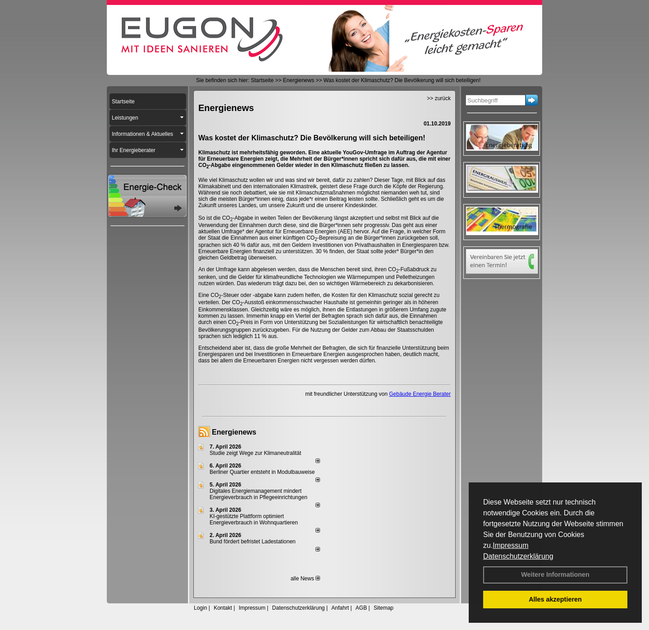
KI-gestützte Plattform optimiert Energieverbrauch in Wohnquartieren (254, 519)
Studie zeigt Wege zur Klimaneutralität (255, 453)
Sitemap (383, 608)
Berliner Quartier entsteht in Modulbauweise (262, 472)
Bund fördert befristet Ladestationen (253, 541)
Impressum (510, 545)
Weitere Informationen (555, 574)
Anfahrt (340, 608)
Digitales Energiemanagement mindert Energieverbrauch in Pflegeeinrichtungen (258, 494)
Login (200, 608)
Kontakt (223, 608)
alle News (305, 578)
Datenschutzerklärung (518, 556)
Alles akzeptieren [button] (555, 599)
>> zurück (439, 98)
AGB (361, 608)
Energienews (234, 432)
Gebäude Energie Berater (420, 394)
